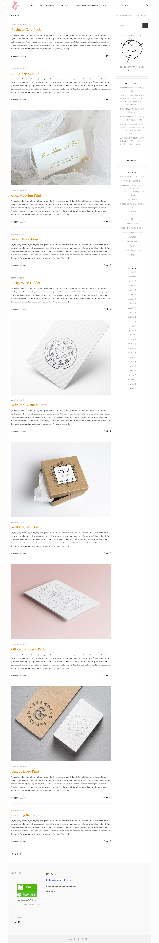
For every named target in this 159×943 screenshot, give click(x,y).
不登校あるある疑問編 (132, 181)
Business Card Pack (26, 29)
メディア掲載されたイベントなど (132, 177)
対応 (133, 219)
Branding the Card (25, 815)
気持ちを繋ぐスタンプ (132, 250)
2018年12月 (132, 326)
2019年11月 (132, 281)
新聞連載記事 (132, 241)
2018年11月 (132, 330)
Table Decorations (24, 239)
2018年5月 (132, 357)
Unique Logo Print (25, 771)
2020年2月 (132, 272)
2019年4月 (132, 308)
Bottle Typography (25, 73)
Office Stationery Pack (28, 649)
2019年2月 (132, 317)
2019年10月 (132, 286)
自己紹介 (132, 255)
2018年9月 (132, 339)
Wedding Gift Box (25, 527)
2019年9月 (132, 290)
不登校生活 (132, 211)
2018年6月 (132, 353)
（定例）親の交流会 (133, 199)
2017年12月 (132, 375)
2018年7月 (132, 348)
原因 (133, 214)
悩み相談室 (132, 237)
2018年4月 (132, 362)
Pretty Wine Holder (25, 283)
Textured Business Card (29, 405)
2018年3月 (132, 366)
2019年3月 (132, 312)
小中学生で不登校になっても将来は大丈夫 (129, 15)
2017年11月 (132, 380)
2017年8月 (132, 389)
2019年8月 (132, 295)
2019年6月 (132, 299)
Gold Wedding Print (26, 195)
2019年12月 (132, 277)
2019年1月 (132, 321)
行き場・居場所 (133, 223)
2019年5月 (132, 303)
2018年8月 (132, 344)
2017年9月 (132, 384)
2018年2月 (132, 371)
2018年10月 (132, 335)
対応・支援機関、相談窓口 (132, 232)
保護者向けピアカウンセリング (132, 228)
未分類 (132, 246)
